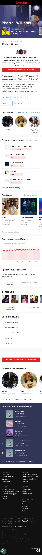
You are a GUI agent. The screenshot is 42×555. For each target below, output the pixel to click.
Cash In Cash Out (16, 163)
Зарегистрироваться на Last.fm (21, 70)
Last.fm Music (18, 536)
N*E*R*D (7, 130)
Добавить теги (11, 103)
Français (25, 519)
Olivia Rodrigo (20, 414)
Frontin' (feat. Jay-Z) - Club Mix (22, 154)
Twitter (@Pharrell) (11, 327)
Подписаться (27, 494)
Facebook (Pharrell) (11, 333)
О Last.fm (5, 474)
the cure (18, 421)
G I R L (4, 217)
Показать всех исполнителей (29, 112)
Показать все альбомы (10, 232)
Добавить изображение (11, 308)
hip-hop (6, 98)
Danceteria (19, 431)
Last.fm (22, 2)
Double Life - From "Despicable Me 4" (24, 179)
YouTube (24, 511)
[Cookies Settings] (3, 551)
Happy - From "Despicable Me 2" (22, 146)
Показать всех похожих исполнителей (16, 399)
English (4, 519)
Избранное (6, 481)
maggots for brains (22, 441)
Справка (25, 481)
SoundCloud (9, 338)
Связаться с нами (8, 477)
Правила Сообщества (30, 479)
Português (17, 521)
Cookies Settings (7, 536)
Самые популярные (31, 195)
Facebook (25, 501)
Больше (39, 147)
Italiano (31, 519)
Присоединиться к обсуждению (22, 359)
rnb (14, 98)
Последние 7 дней (31, 140)
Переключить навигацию (2, 2)
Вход (24, 491)
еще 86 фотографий (32, 307)
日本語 (4, 521)
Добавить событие (10, 283)
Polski (10, 521)
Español (17, 519)
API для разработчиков (10, 491)
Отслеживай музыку (29, 474)
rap (21, 98)
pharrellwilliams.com (12, 322)
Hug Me (13, 171)
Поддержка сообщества (31, 477)
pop (4, 103)
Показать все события (30, 282)
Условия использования (10, 532)
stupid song (19, 411)
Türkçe (4, 523)
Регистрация (26, 489)
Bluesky (24, 506)
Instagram (8, 343)
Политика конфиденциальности (13, 534)
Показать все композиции (11, 188)
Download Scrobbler (8, 489)
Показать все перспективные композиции (17, 461)
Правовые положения (31, 534)
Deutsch (10, 519)
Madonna (18, 433)
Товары (5, 498)
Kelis (21, 130)
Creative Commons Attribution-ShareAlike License (17, 542)
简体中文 (11, 523)
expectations (20, 450)
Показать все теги (21, 103)
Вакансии (5, 479)
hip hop (29, 98)
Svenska (32, 521)
